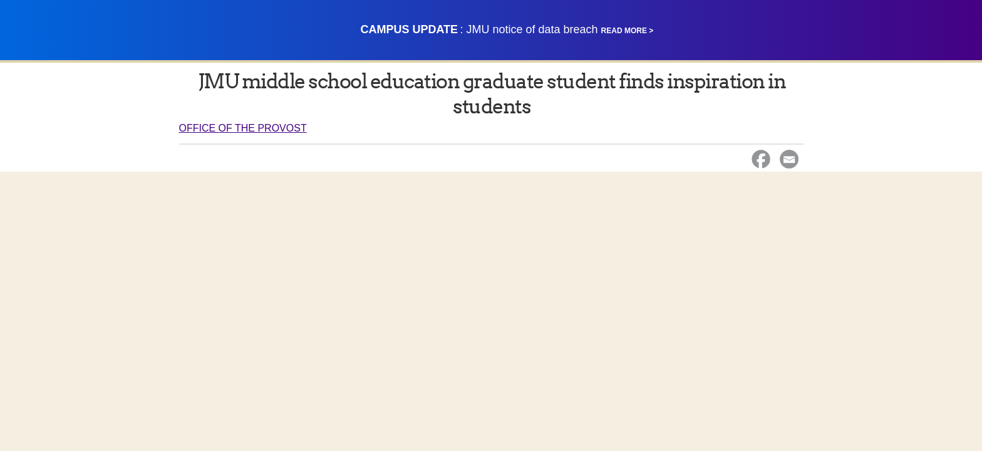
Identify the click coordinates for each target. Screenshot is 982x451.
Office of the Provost (243, 128)
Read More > (627, 30)
